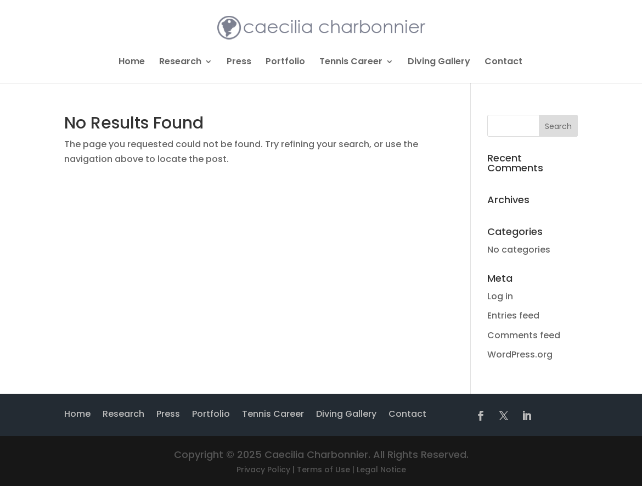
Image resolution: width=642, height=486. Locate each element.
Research (180, 63)
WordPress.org (520, 354)
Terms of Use (323, 469)
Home (132, 63)
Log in (500, 296)
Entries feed (513, 315)
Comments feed (523, 335)
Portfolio (285, 63)
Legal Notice (381, 469)
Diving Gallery (439, 63)
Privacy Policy (263, 469)
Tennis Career (350, 63)
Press (239, 63)
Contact (503, 63)
